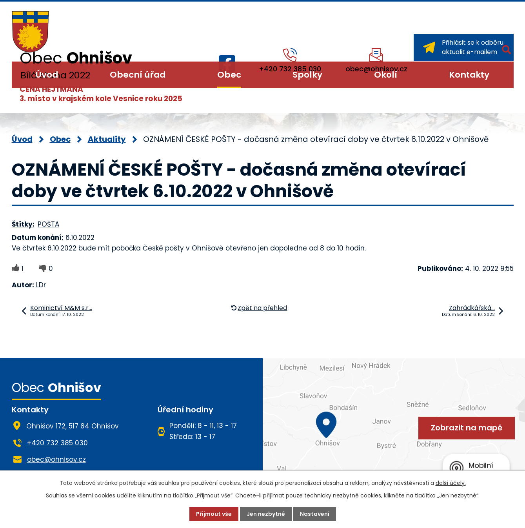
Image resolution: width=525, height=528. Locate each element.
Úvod (47, 75)
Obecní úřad (137, 75)
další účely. (451, 483)
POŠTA (48, 224)
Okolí (385, 75)
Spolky (307, 75)
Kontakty (469, 75)
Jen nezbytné (266, 514)
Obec (229, 75)
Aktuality (107, 139)
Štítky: (23, 224)
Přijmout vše (214, 514)
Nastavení (314, 514)
